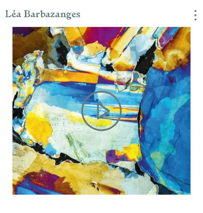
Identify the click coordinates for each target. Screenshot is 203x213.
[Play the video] (101, 111)
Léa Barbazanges (42, 15)
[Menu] (193, 15)
